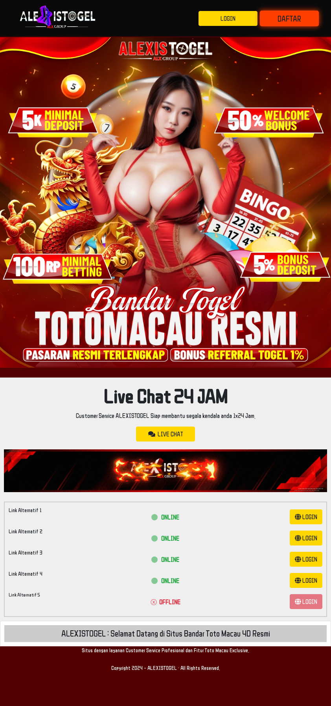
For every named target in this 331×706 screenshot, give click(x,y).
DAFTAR (289, 18)
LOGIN (228, 18)
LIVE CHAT (165, 434)
